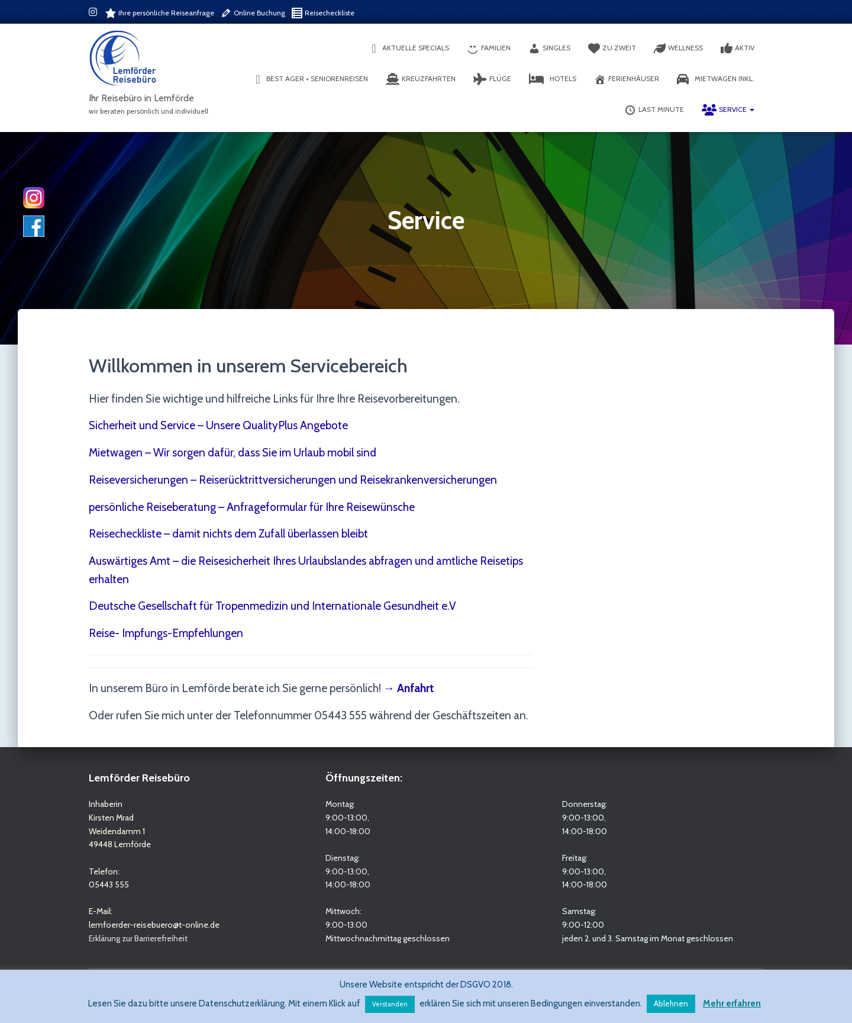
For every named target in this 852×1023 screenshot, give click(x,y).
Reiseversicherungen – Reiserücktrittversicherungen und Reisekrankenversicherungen (293, 480)
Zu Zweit (612, 48)
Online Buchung (252, 13)
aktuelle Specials (408, 48)
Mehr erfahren (732, 1003)
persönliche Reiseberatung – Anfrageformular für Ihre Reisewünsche (252, 507)
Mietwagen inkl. (715, 79)
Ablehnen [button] (671, 1003)
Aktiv (737, 48)
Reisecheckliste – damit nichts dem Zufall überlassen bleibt (228, 534)
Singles (549, 48)
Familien (489, 48)
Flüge (492, 79)
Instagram (94, 13)
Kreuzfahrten (421, 79)
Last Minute (654, 110)
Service (728, 110)
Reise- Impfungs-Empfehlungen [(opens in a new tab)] (166, 633)
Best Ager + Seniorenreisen (310, 79)
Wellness (678, 48)
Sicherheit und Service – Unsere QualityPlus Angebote (218, 425)
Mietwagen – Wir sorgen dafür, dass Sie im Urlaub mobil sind (232, 452)
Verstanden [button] (390, 1004)
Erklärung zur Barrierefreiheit (138, 938)
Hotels (552, 79)
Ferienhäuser (626, 79)
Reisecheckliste (322, 13)
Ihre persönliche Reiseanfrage (159, 13)
